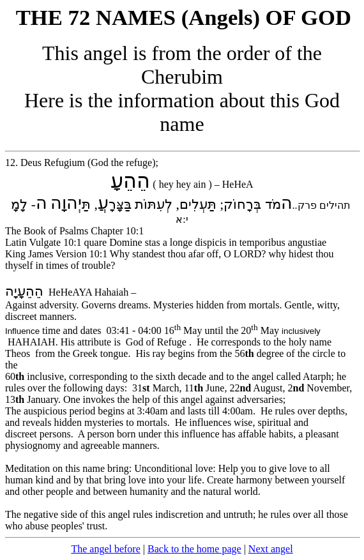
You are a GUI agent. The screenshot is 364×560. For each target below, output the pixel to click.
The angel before (105, 548)
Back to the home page (194, 548)
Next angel (270, 548)
